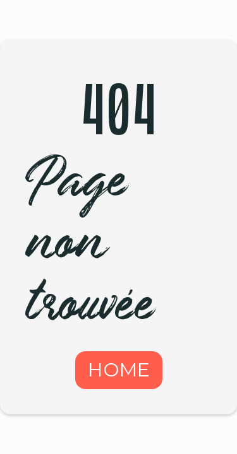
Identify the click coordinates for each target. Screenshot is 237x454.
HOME (119, 369)
